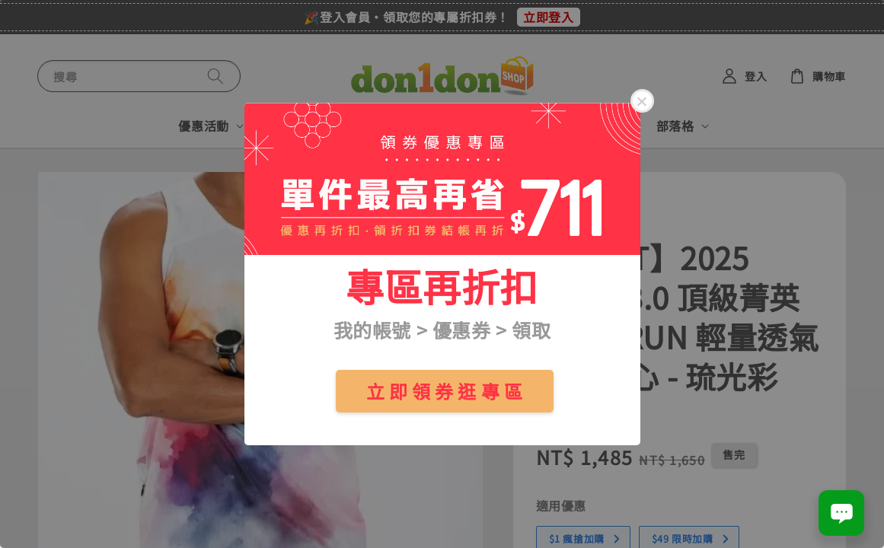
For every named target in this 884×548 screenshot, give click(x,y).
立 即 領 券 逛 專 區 (444, 391)
